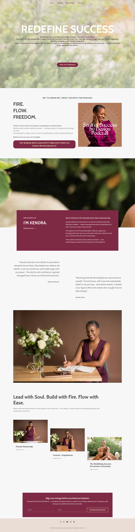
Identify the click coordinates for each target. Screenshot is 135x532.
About (60, 3)
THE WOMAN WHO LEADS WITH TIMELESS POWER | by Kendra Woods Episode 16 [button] (44, 144)
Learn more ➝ (20, 450)
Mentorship (70, 3)
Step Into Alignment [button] (67, 65)
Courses (81, 3)
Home (52, 3)
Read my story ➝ (30, 228)
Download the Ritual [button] (97, 510)
